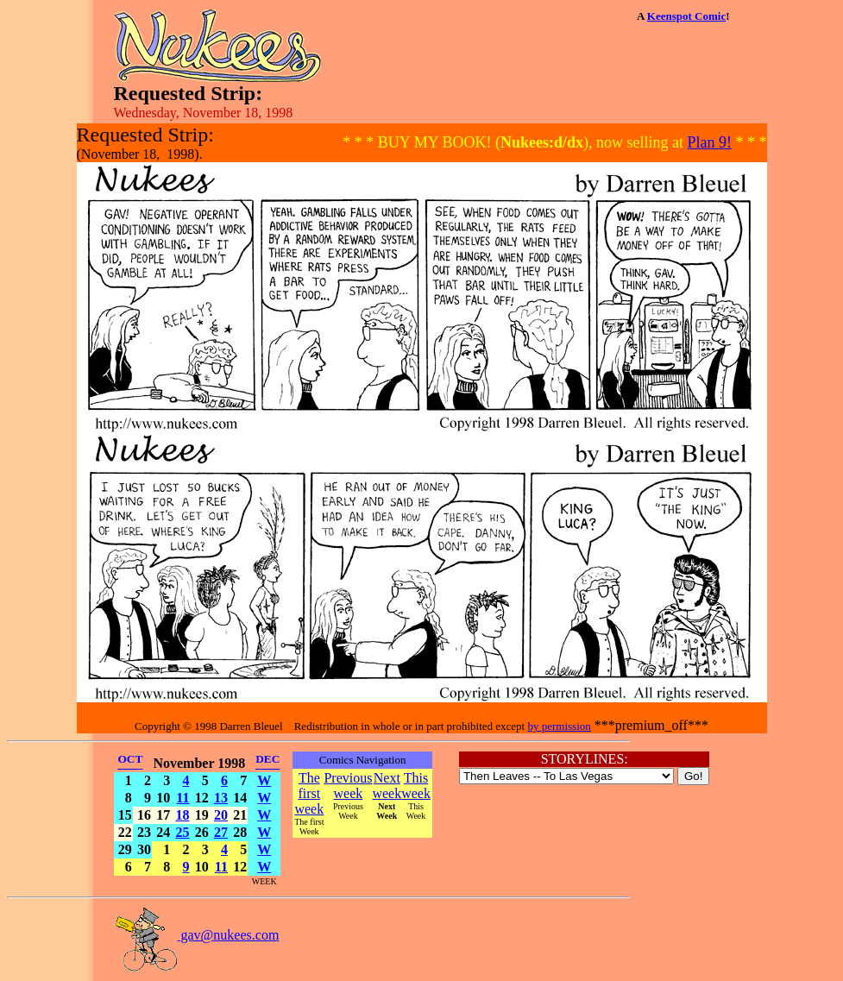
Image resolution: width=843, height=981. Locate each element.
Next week (386, 785)
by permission (558, 726)
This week (416, 785)
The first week (309, 793)
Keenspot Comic (686, 15)
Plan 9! (710, 142)
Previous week (348, 785)
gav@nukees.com (197, 935)
